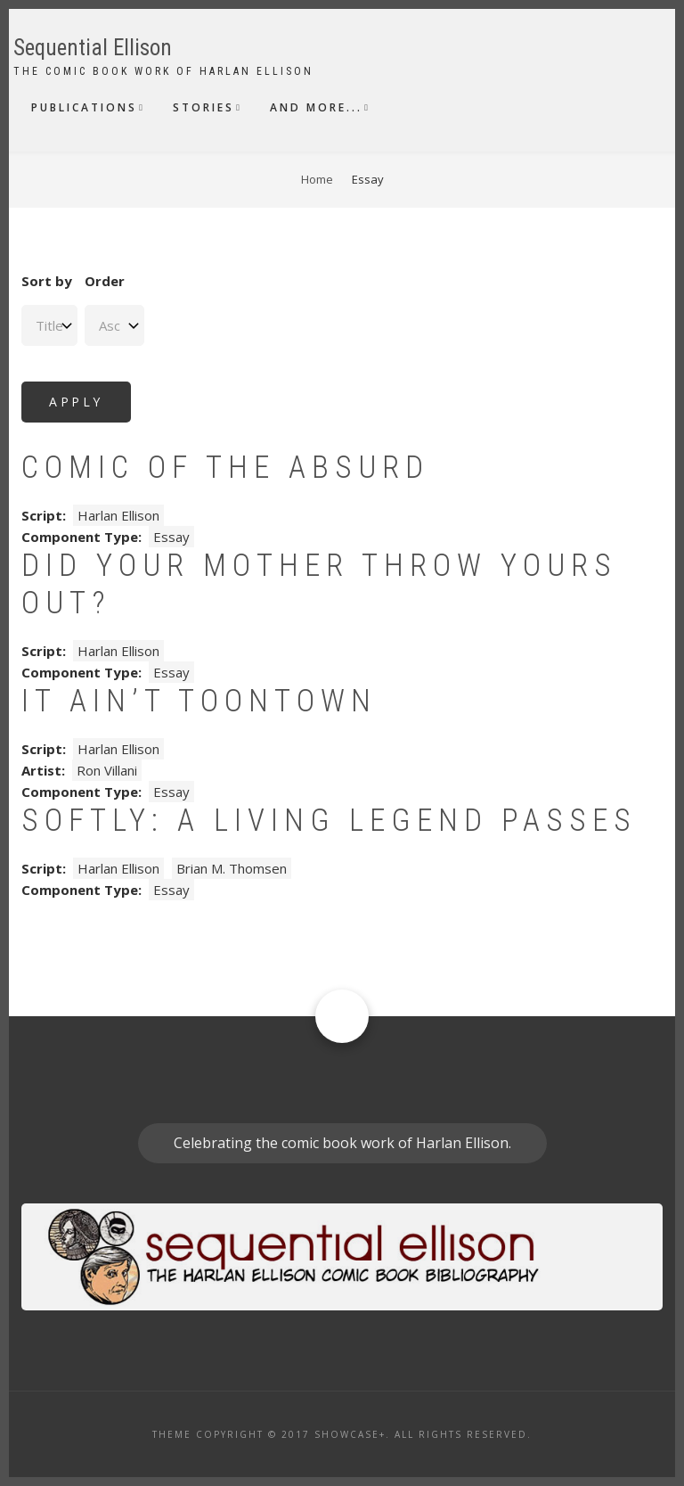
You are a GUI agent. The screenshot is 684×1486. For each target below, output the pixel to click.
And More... (316, 107)
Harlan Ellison (118, 515)
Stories (203, 107)
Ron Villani (107, 770)
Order (105, 281)
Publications (84, 107)
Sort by (46, 281)
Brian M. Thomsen (231, 868)
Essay (171, 537)
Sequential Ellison (92, 48)
